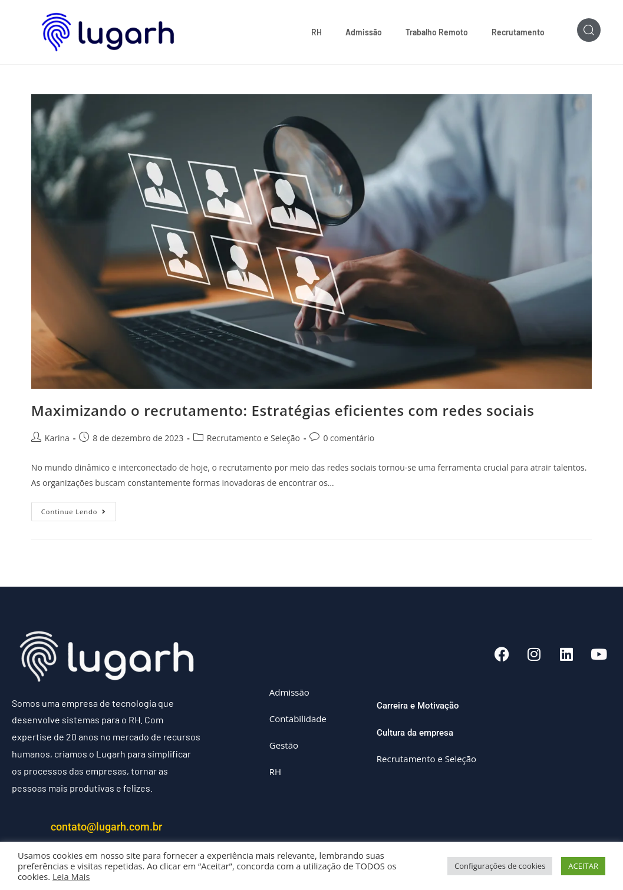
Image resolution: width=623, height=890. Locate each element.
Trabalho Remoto (437, 32)
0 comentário (348, 438)
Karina (57, 438)
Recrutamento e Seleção (253, 438)
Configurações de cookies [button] (499, 866)
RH (316, 32)
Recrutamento (518, 32)
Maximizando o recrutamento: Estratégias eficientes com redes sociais (283, 410)
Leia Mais (71, 876)
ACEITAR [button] (583, 866)
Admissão (363, 32)
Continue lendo (79, 509)
